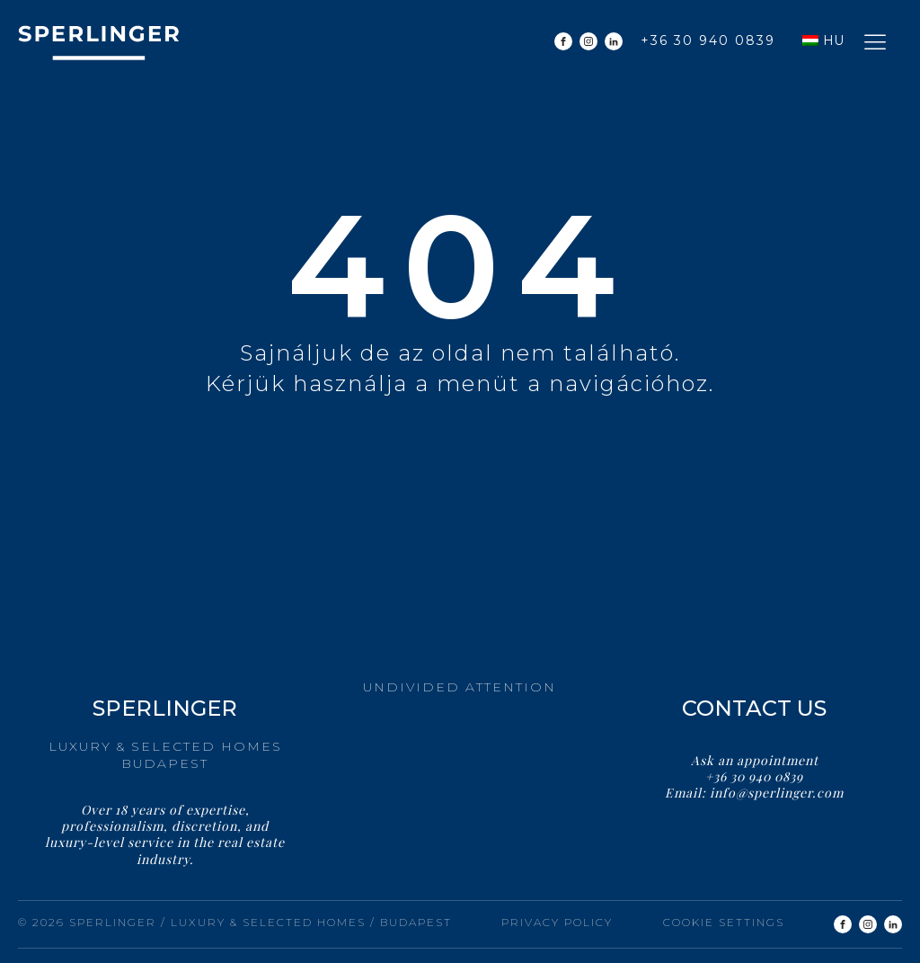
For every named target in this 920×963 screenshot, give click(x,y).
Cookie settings (723, 922)
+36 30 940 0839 (708, 40)
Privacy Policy (557, 922)
